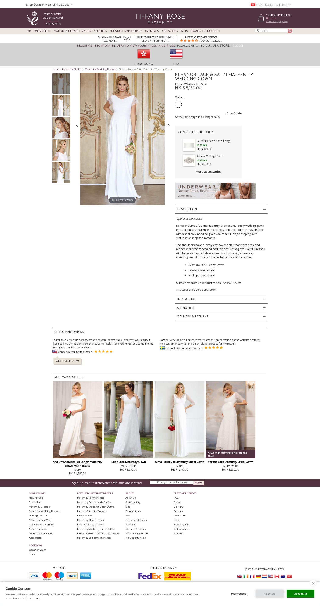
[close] (313, 583)
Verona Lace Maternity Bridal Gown (230, 462)
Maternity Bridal (39, 31)
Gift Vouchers (181, 528)
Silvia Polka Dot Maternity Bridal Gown (179, 462)
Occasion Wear (37, 549)
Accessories (170, 31)
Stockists (130, 524)
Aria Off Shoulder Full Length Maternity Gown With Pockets (77, 464)
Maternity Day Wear (40, 520)
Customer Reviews (136, 520)
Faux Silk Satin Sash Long (213, 141)
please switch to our (203, 45)
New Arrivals (36, 497)
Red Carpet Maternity (41, 524)
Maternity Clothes (94, 31)
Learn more (33, 598)
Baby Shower (84, 515)
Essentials (152, 31)
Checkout (211, 31)
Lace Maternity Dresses (90, 524)
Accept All (300, 593)
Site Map (179, 533)
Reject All (269, 593)
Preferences (238, 593)
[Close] (237, 45)
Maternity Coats (38, 528)
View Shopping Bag (277, 21)
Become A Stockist (135, 528)
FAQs (176, 497)
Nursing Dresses (38, 515)
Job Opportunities (135, 537)
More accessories (208, 171)
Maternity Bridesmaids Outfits (94, 502)
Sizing (177, 502)
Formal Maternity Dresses (91, 511)
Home (55, 69)
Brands (196, 31)
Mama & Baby (133, 31)
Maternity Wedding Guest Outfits (95, 506)
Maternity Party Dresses (90, 497)
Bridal (32, 554)
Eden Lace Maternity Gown (128, 462)
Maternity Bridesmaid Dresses (94, 537)
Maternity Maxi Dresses (90, 520)
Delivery (178, 506)
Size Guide (234, 113)
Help (176, 520)
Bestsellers (35, 502)
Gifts (184, 31)
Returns (178, 511)
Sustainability (132, 502)
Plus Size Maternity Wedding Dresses (98, 533)
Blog (127, 506)
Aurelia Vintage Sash (210, 156)
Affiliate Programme (136, 533)
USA (176, 64)
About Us (130, 497)
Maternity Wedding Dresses (100, 69)
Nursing (115, 31)
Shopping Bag (181, 524)
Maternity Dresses (66, 31)
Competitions (133, 511)
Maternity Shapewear (41, 533)
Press (128, 515)
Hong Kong (144, 64)
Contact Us (180, 515)
